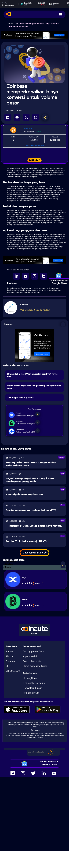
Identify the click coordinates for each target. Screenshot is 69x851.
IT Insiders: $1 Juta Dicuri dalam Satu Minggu (34, 525)
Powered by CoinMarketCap (34, 145)
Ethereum (11, 661)
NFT (8, 666)
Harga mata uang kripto (35, 666)
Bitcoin (9, 651)
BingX (24, 577)
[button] (63, 324)
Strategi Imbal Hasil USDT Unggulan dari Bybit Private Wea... (31, 464)
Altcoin (9, 656)
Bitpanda (25, 599)
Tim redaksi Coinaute (34, 683)
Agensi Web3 (30, 656)
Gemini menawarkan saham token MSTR (31, 510)
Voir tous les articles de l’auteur (35, 310)
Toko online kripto (32, 661)
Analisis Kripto (8, 565)
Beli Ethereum (13, 671)
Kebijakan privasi (31, 692)
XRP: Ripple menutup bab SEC (21, 397)
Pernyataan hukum (32, 688)
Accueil (11, 23)
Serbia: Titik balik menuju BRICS (26, 541)
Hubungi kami (30, 678)
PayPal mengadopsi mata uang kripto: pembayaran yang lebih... (30, 480)
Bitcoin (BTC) (28, 128)
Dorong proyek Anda (33, 651)
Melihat (38, 583)
